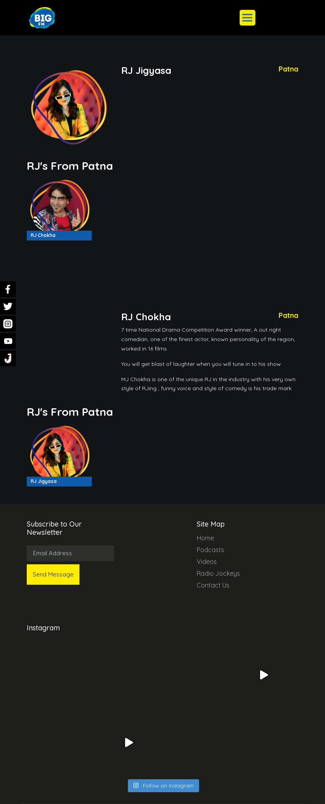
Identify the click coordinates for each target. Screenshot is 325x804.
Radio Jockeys (218, 573)
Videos (207, 561)
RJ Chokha (43, 235)
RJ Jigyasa (44, 481)
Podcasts (210, 550)
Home (205, 538)
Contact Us (213, 585)
